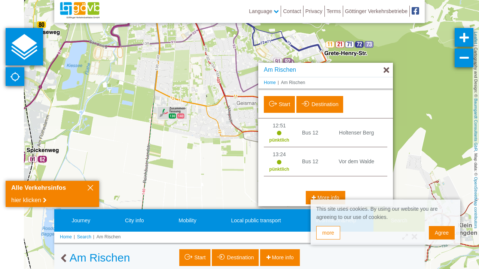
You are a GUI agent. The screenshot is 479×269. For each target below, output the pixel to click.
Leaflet (476, 38)
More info (327, 180)
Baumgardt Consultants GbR (476, 125)
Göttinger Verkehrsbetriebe (376, 11)
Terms (334, 11)
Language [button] (264, 11)
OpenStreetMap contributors (476, 202)
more (328, 233)
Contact (292, 11)
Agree (442, 233)
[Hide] (386, 52)
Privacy (314, 11)
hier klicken (26, 200)
